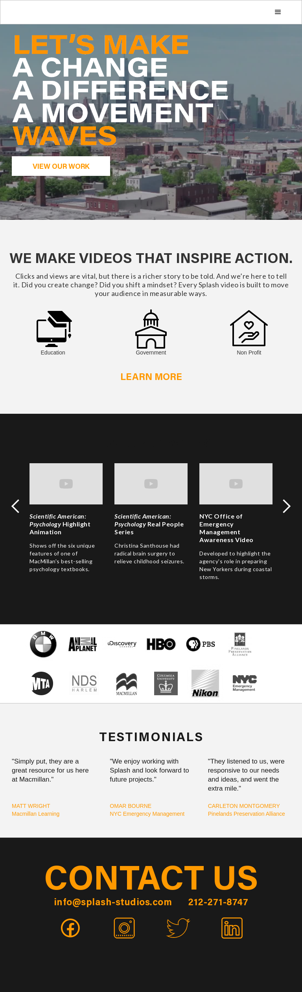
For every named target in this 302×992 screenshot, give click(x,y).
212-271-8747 (218, 903)
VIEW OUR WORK (61, 167)
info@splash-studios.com (113, 903)
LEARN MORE (151, 377)
